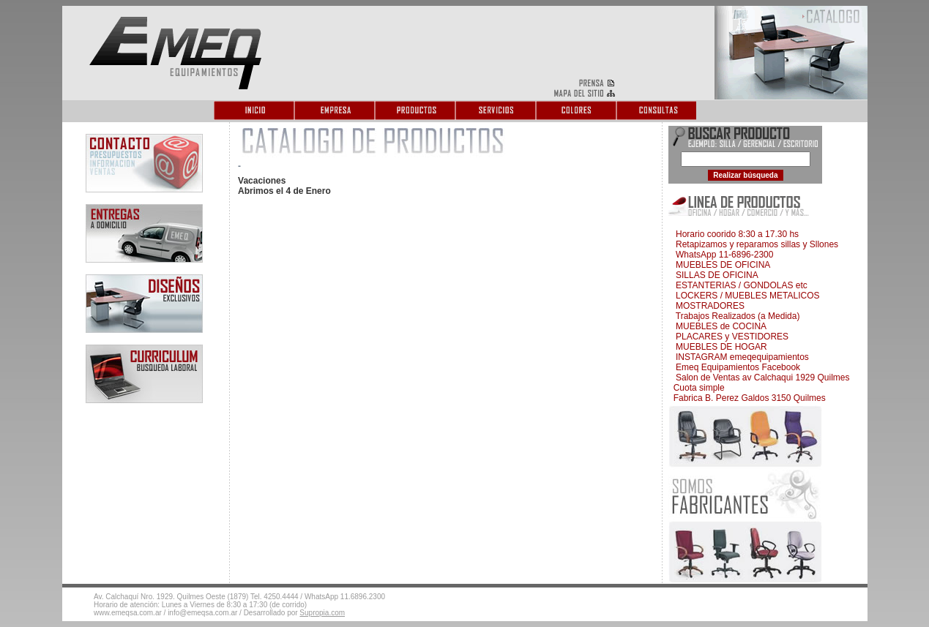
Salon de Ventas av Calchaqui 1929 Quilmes (760, 377)
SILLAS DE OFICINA (714, 275)
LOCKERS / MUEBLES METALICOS (745, 295)
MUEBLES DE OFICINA (720, 265)
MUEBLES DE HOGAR (718, 347)
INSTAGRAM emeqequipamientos (740, 357)
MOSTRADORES (708, 306)
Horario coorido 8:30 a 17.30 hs (735, 234)
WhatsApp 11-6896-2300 (722, 254)
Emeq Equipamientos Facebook (735, 367)
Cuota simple (697, 388)
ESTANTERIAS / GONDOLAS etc (739, 285)
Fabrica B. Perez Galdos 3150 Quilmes (748, 398)
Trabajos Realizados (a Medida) (735, 316)
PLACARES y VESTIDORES (729, 336)
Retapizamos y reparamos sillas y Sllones (754, 244)
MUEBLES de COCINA (718, 326)
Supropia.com (322, 613)
